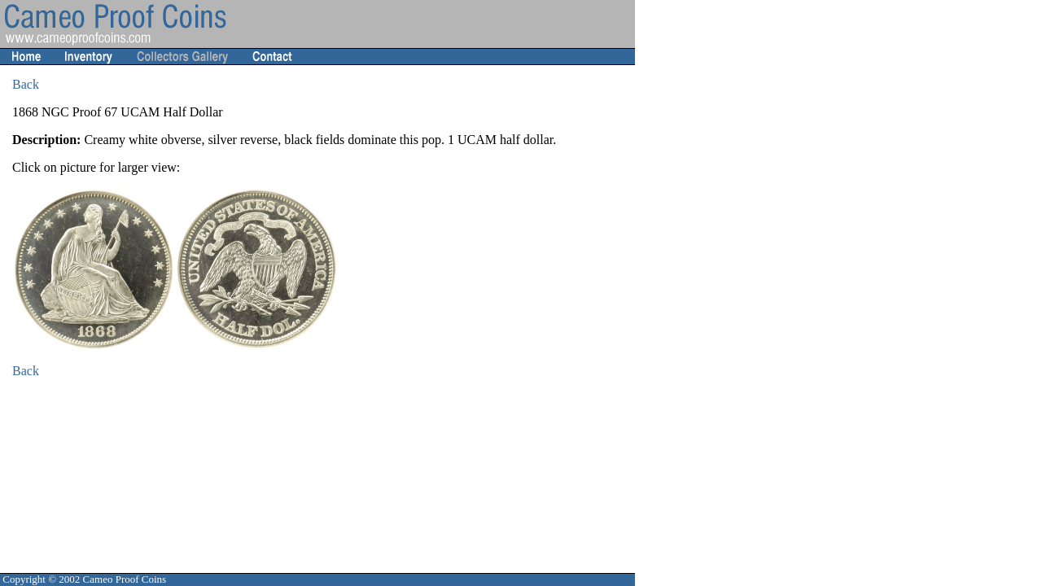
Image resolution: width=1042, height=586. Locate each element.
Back (25, 84)
